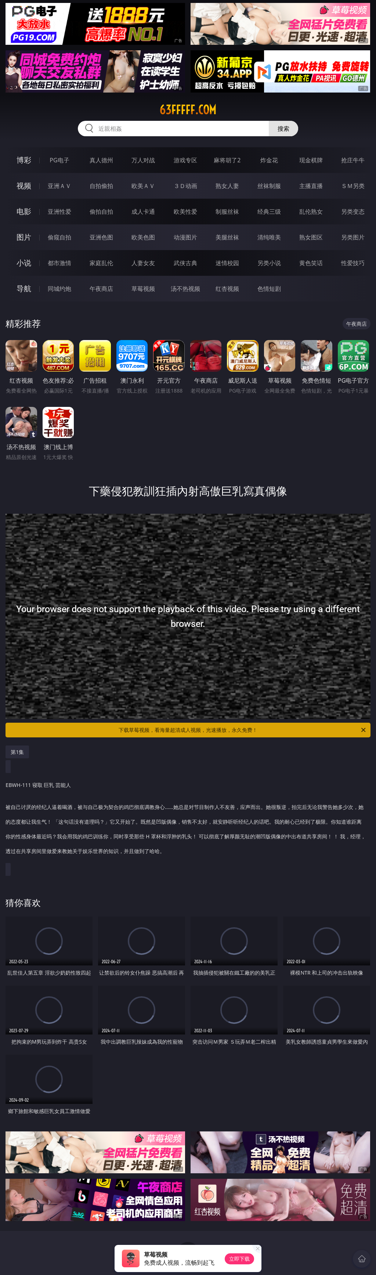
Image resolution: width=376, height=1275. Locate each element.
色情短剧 (269, 289)
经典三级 (269, 211)
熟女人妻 (227, 186)
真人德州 (101, 160)
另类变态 (353, 211)
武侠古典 (185, 263)
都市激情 (59, 263)
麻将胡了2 (227, 160)
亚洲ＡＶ (59, 186)
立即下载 (239, 1258)
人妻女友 (143, 263)
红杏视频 (227, 289)
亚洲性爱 (59, 211)
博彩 (24, 160)
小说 (24, 263)
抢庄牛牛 (353, 160)
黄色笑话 (311, 263)
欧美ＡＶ (143, 186)
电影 (24, 211)
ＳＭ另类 (353, 186)
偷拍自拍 (101, 211)
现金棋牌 (311, 160)
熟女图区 (311, 237)
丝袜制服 (269, 186)
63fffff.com (187, 109)
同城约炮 (59, 289)
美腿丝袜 (227, 237)
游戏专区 (185, 160)
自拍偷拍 (101, 186)
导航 (24, 288)
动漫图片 (185, 237)
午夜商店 (101, 289)
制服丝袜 (227, 211)
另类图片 (353, 237)
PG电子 (59, 160)
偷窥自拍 (59, 237)
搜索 (283, 128)
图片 (24, 237)
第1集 (17, 751)
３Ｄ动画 (185, 186)
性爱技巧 (353, 263)
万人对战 (143, 160)
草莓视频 (143, 289)
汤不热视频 (185, 289)
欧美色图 (143, 237)
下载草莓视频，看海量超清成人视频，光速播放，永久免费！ (243, 730)
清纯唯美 (269, 237)
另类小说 (269, 263)
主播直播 (311, 186)
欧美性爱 (185, 211)
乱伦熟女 (311, 211)
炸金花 (269, 160)
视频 (24, 186)
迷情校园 (227, 263)
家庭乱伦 (101, 263)
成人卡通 (143, 211)
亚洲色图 (101, 237)
